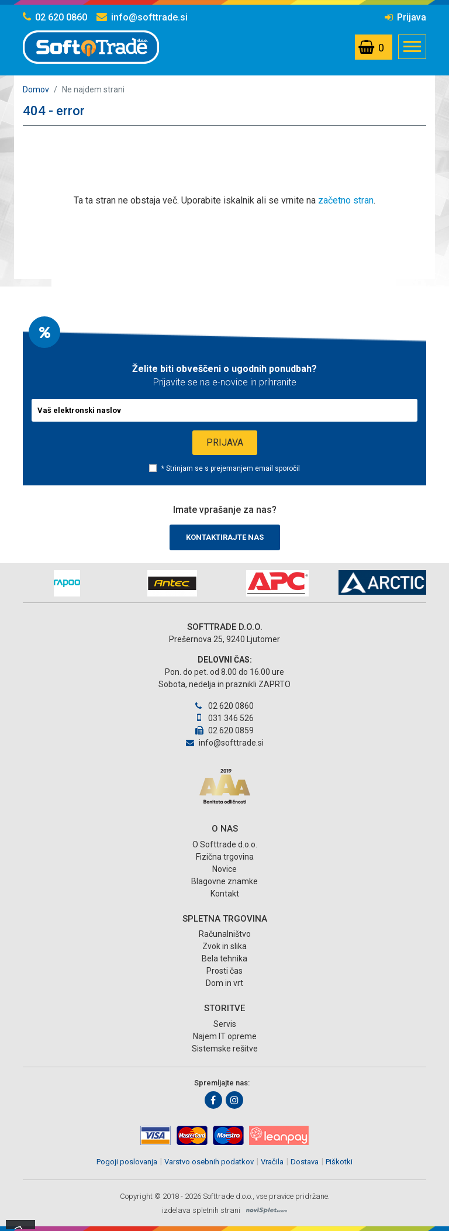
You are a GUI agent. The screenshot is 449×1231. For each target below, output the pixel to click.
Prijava (405, 17)
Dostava (305, 1161)
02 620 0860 (55, 17)
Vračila (272, 1161)
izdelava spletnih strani (201, 1210)
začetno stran (346, 200)
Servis (224, 1024)
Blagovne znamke (224, 881)
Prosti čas (224, 970)
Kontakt (224, 893)
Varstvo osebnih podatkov (209, 1161)
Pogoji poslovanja (126, 1161)
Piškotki (339, 1161)
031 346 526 (224, 718)
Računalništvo (225, 934)
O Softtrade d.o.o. (224, 844)
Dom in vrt (224, 983)
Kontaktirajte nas (225, 537)
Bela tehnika (224, 958)
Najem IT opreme (225, 1036)
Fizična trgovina (225, 856)
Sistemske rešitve (225, 1048)
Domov (36, 89)
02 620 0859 (224, 730)
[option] (66, 583)
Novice (224, 869)
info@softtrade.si (142, 17)
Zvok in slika (224, 946)
